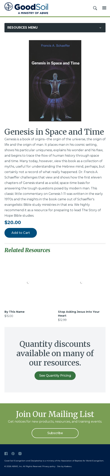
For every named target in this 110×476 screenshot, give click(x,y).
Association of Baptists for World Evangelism (82, 460)
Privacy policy (48, 466)
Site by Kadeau (64, 466)
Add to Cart (20, 233)
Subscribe (55, 433)
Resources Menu (22, 27)
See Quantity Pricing (55, 375)
